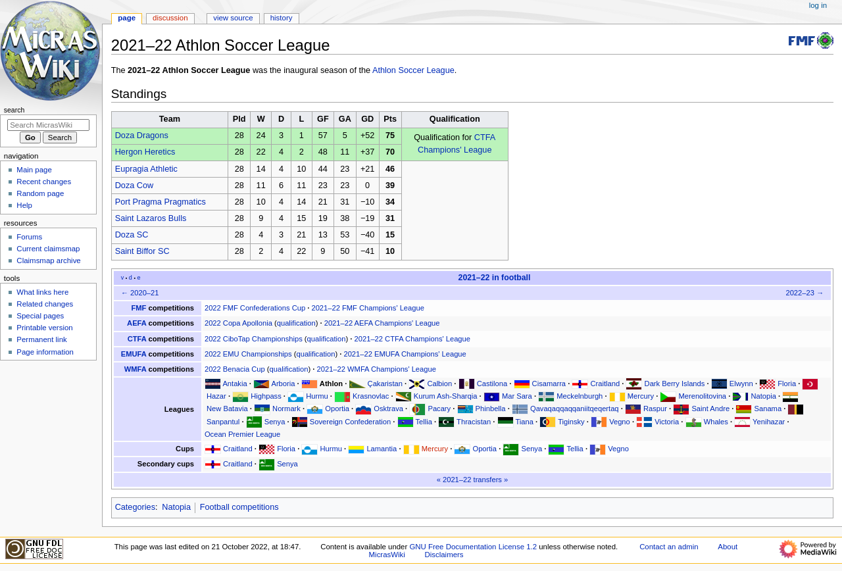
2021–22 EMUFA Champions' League (404, 354)
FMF (139, 308)
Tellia (423, 422)
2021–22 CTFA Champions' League (412, 339)
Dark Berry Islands (675, 383)
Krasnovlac (371, 396)
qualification (296, 323)
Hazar (216, 396)
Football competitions (239, 507)
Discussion (170, 18)
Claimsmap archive (48, 260)
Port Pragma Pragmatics (160, 202)
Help (24, 205)
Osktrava (388, 408)
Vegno (619, 422)
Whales (716, 422)
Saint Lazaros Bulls (151, 218)
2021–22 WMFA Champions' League (376, 369)
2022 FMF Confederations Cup (255, 308)
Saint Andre (710, 408)
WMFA (135, 369)
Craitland (605, 383)
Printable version (44, 328)
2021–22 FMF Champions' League (367, 308)
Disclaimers (444, 555)
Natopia (763, 396)
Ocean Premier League (242, 434)
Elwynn (741, 383)
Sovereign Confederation (350, 422)
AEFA (136, 323)
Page (127, 18)
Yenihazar (769, 422)
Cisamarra (549, 383)
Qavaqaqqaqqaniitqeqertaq (574, 408)
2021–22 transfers (472, 480)
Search (14, 110)
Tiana (524, 422)
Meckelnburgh (580, 396)
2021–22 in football (494, 277)
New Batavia (227, 408)
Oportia (337, 408)
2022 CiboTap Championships (254, 339)
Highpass (266, 396)
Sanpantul (223, 422)
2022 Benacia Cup (235, 369)
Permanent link (41, 339)
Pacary (439, 408)
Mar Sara (517, 396)
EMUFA (134, 354)
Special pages (40, 316)
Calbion (439, 383)
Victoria (667, 422)
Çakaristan (385, 383)
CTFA (137, 339)
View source (233, 18)
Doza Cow (134, 185)
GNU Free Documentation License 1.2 (473, 547)
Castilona (492, 383)
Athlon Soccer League (413, 70)
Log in (818, 5)
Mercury (641, 396)
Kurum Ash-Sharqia (446, 396)
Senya (274, 422)
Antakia (234, 383)
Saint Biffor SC (142, 251)
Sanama (768, 408)
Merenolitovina (702, 396)
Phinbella (491, 408)
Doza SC (132, 234)
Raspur (655, 408)
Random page (40, 193)
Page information (45, 352)
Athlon (331, 383)
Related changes (44, 304)
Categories (135, 507)
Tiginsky (571, 422)
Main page (34, 170)
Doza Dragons (141, 135)
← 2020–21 (140, 293)
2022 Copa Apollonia (238, 323)
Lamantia (381, 449)
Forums (29, 237)
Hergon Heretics (145, 152)
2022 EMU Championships (248, 354)
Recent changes (43, 182)
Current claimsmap (48, 249)
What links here (42, 292)
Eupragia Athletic (146, 169)
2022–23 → (804, 293)
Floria (787, 383)
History (281, 18)
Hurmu (317, 396)
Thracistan (474, 422)
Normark (286, 408)
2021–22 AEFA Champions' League (382, 323)
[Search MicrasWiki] (48, 125)
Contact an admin (669, 547)
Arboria (283, 383)
